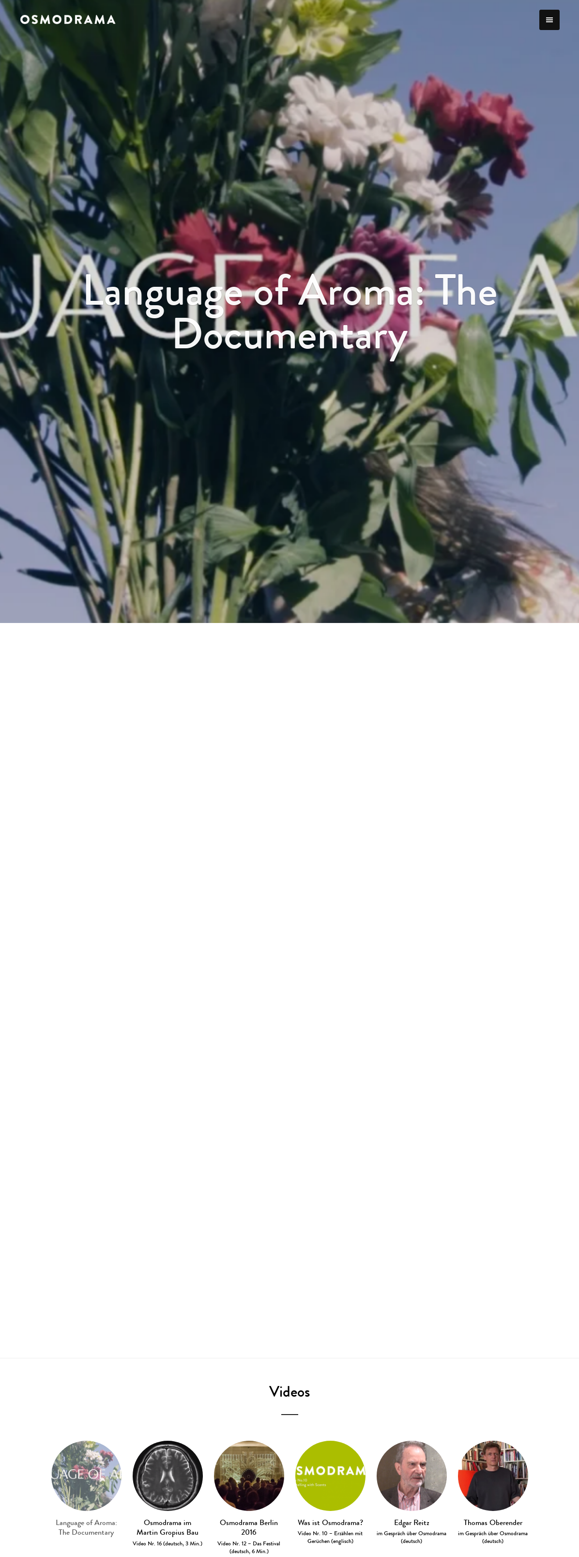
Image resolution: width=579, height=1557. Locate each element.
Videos (289, 1391)
